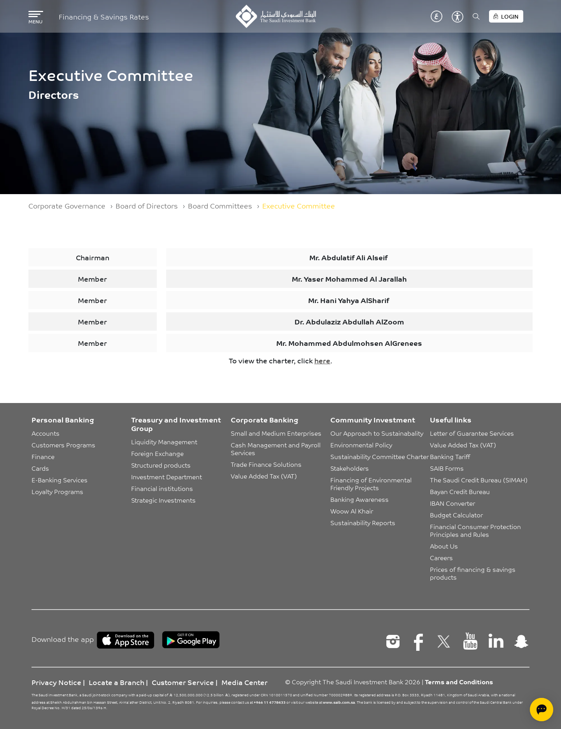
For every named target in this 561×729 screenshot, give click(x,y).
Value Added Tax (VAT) (264, 475)
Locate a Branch (116, 682)
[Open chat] (541, 709)
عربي (436, 16)
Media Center (244, 682)
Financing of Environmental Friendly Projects (371, 483)
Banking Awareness (359, 499)
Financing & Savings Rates (104, 16)
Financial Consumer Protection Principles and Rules (476, 530)
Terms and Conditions (459, 681)
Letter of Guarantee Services (472, 433)
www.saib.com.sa (339, 702)
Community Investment (372, 419)
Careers (441, 557)
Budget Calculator (456, 514)
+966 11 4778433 (270, 702)
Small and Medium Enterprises (276, 433)
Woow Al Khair (351, 510)
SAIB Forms (447, 468)
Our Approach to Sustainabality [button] (376, 433)
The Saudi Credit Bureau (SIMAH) (479, 479)
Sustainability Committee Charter (379, 456)
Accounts (46, 433)
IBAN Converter (452, 503)
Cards (40, 468)
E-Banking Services (60, 479)
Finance (43, 456)
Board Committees (220, 205)
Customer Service (183, 682)
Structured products (161, 464)
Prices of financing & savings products (473, 573)
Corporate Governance (66, 205)
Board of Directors (147, 205)
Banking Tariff (450, 456)
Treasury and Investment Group (176, 423)
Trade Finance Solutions (266, 464)
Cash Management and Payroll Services (276, 448)
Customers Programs (63, 444)
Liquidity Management (164, 441)
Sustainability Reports (362, 522)
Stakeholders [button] (349, 468)
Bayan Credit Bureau (460, 491)
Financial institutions (162, 488)
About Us (444, 545)
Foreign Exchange (157, 453)
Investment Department (166, 476)
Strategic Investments (163, 499)
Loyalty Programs (57, 491)
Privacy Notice (56, 682)
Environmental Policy (361, 444)
